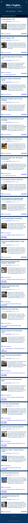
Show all (24, 15)
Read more (24, 33)
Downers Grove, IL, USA (11, 74)
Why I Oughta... (14, 5)
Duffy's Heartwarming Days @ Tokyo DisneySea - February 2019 (10, 262)
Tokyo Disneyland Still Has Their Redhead (11, 218)
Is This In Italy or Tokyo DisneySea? (10, 403)
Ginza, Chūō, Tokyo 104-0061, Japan (13, 303)
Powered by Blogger (14, 520)
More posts (14, 516)
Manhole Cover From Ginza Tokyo (9, 309)
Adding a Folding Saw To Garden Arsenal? (12, 139)
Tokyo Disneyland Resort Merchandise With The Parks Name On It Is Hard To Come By (12, 199)
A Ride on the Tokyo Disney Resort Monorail (12, 427)
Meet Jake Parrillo (11, 11)
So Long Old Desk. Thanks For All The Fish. (12, 179)
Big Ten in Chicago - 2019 (7, 38)
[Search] (26, 2)
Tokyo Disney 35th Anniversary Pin (10, 473)
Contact (20, 11)
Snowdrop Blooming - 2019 (8, 19)
